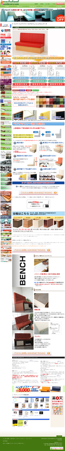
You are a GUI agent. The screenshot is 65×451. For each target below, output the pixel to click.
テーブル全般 (2, 190)
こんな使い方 (45, 6)
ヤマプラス (32, 415)
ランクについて (58, 6)
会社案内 (41, 3)
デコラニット (20, 426)
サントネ (36, 415)
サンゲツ (14, 415)
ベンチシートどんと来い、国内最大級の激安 (10, 3)
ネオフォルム (29, 408)
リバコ (40, 415)
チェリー (46, 402)
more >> (31, 360)
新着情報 (36, 3)
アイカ (13, 426)
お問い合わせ (60, 3)
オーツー (41, 402)
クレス (13, 402)
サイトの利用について (7, 6)
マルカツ (31, 402)
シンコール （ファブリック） (25, 416)
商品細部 (20, 6)
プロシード (26, 402)
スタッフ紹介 (47, 3)
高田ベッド (23, 408)
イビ (24, 426)
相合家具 (36, 402)
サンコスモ (19, 402)
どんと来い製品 (33, 6)
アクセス (53, 3)
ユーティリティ (15, 408)
